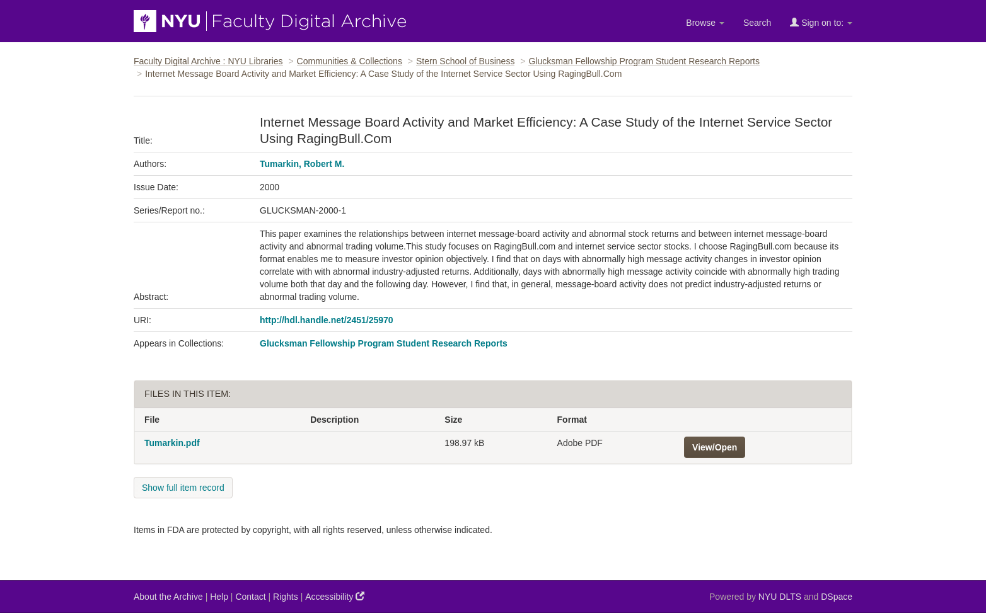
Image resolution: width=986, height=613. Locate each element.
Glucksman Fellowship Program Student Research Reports (644, 61)
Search (757, 23)
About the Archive (168, 597)
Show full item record (183, 488)
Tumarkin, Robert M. (302, 164)
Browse (705, 23)
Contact (250, 597)
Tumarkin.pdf (172, 443)
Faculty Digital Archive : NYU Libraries (208, 61)
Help (219, 597)
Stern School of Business (465, 61)
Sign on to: (821, 22)
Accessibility (334, 596)
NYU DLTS (779, 597)
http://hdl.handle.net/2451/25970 (326, 320)
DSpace (836, 597)
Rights (285, 597)
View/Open (714, 447)
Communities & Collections (349, 61)
